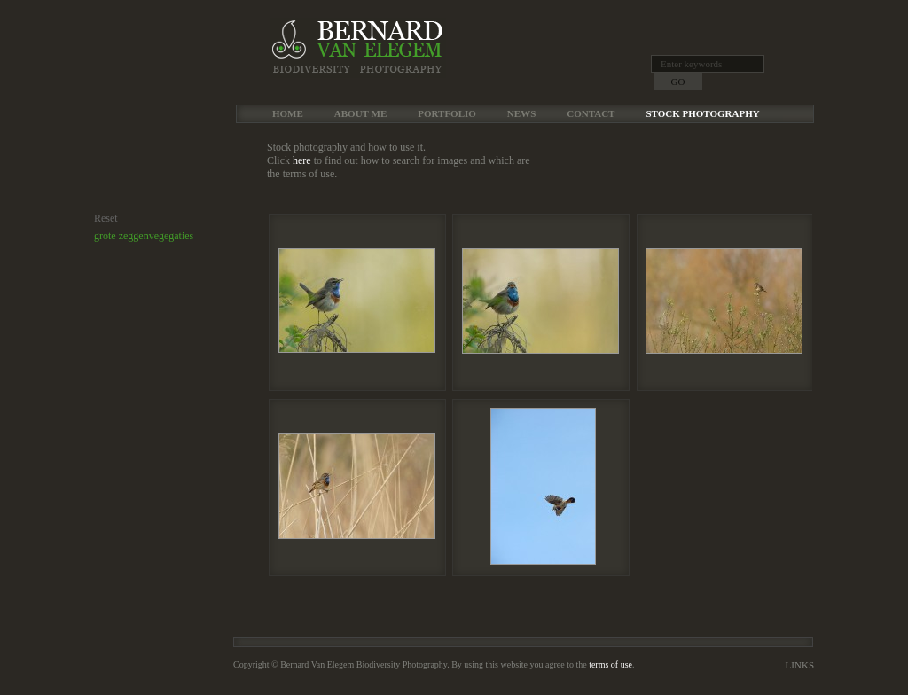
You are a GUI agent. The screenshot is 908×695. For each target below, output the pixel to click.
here (302, 160)
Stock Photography (702, 113)
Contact (590, 113)
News (521, 113)
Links (800, 665)
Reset (106, 218)
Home (287, 113)
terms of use (610, 664)
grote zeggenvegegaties (143, 236)
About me (360, 113)
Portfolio (447, 113)
